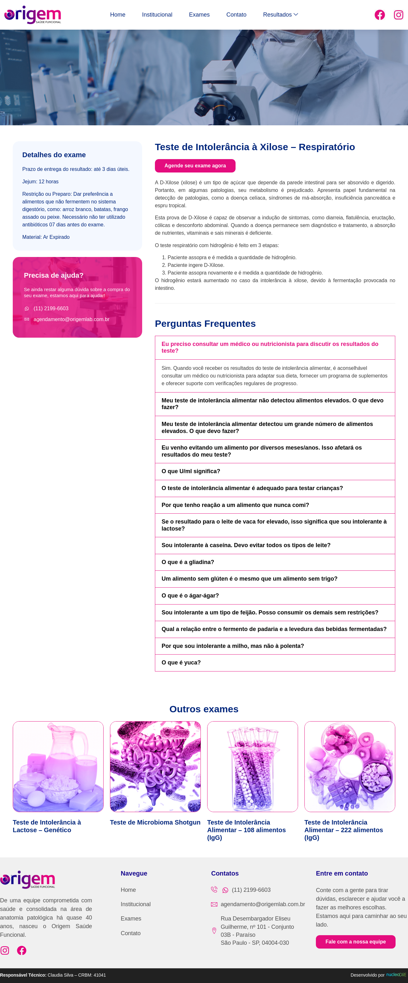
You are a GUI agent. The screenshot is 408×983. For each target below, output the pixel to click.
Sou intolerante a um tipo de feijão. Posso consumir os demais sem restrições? (270, 612)
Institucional (148, 14)
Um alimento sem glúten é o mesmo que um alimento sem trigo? (250, 579)
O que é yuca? (181, 662)
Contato (245, 14)
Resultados (298, 14)
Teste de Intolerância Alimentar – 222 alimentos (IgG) (343, 830)
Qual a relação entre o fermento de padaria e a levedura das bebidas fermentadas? (274, 629)
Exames (199, 14)
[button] (275, 347)
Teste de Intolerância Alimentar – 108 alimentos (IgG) (246, 830)
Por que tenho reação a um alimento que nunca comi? (235, 505)
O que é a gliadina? (188, 562)
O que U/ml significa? (191, 471)
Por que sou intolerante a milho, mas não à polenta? (233, 646)
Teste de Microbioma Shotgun (155, 822)
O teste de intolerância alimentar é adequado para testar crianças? (252, 488)
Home (100, 14)
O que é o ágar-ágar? (190, 595)
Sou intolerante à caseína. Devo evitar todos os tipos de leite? (246, 545)
